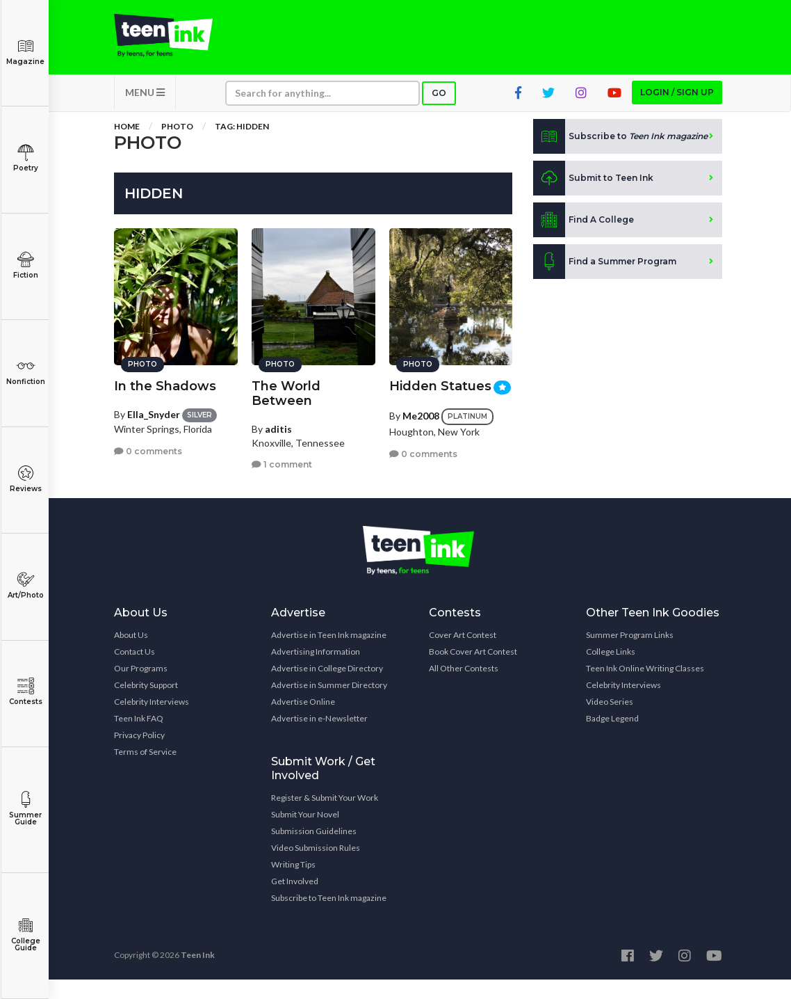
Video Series (609, 721)
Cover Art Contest (462, 654)
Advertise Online (303, 721)
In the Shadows (165, 373)
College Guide (25, 934)
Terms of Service (145, 771)
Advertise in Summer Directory (329, 704)
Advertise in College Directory (327, 687)
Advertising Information (315, 671)
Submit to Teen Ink (593, 197)
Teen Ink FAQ (138, 738)
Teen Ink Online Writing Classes (645, 687)
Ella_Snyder (153, 401)
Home (127, 146)
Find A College (583, 239)
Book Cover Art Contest (473, 671)
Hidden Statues (440, 373)
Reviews (25, 479)
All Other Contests (463, 687)
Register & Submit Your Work (324, 817)
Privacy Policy (139, 754)
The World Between (286, 380)
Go (439, 112)
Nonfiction (25, 372)
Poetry (25, 158)
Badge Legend (612, 738)
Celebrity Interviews (151, 721)
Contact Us (134, 671)
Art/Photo (25, 585)
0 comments (148, 438)
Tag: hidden (242, 146)
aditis (278, 416)
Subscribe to (620, 155)
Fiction (25, 265)
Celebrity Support (146, 704)
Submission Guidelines (314, 850)
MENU (145, 112)
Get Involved (294, 900)
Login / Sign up (677, 111)
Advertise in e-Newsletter (319, 738)
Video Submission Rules (315, 867)
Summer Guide (25, 808)
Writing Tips (293, 884)
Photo (177, 146)
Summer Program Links (630, 654)
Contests (25, 692)
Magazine (25, 52)
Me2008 (420, 402)
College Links (610, 671)
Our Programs (141, 687)
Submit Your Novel (305, 834)
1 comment (282, 451)
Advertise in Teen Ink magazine (328, 654)
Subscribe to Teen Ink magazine (328, 917)
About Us (131, 654)
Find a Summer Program (604, 281)
